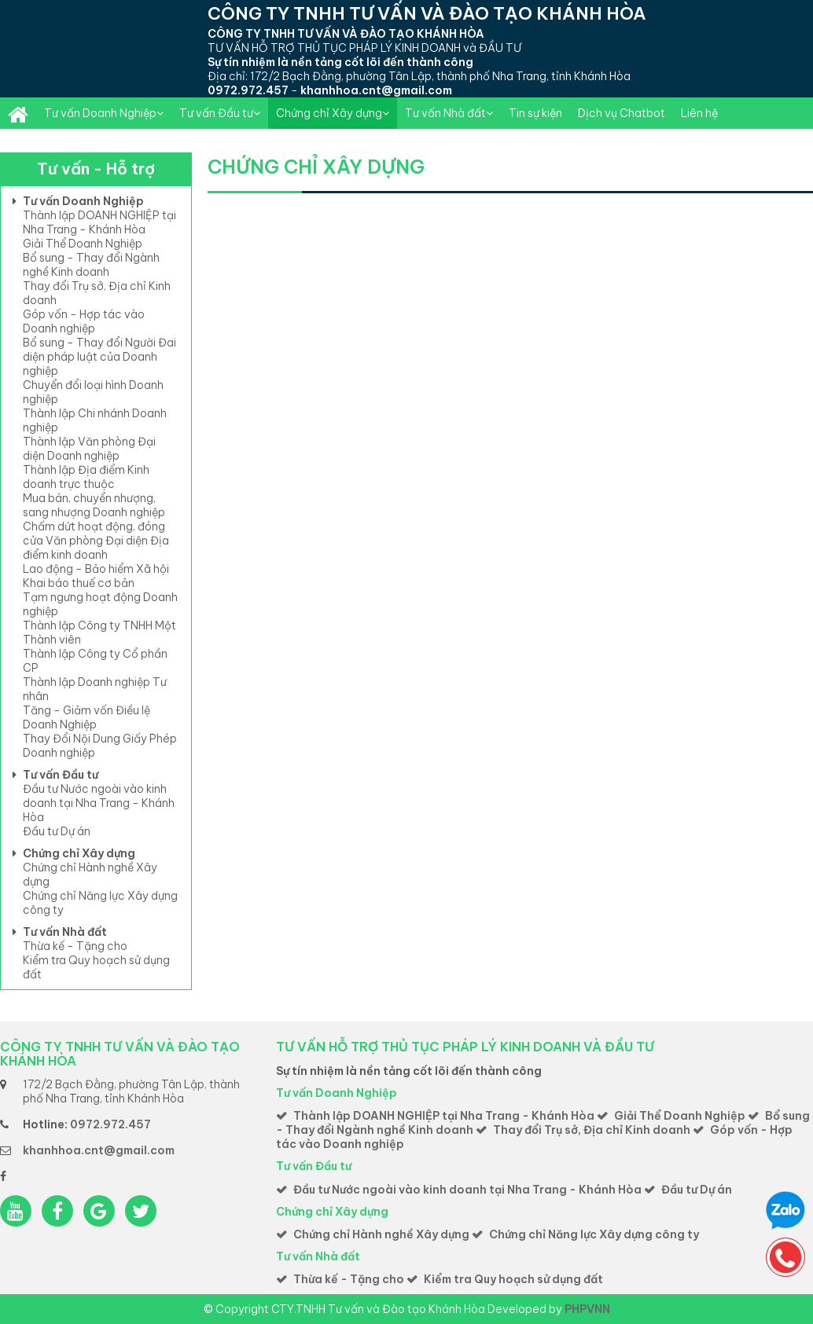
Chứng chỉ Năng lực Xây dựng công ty (594, 1234)
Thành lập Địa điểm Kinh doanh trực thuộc (86, 477)
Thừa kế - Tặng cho (75, 946)
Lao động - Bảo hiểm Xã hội (96, 569)
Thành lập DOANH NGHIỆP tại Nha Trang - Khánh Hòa (99, 222)
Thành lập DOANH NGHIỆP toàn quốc (18, 113)
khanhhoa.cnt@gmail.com (376, 90)
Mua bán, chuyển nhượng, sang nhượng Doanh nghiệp (94, 505)
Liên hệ (699, 113)
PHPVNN (587, 1309)
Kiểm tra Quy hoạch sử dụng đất (513, 1279)
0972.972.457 (248, 90)
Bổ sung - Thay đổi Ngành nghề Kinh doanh (91, 265)
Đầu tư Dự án (56, 831)
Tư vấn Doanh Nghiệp (104, 113)
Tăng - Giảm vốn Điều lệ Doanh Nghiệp (86, 717)
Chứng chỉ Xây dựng (332, 113)
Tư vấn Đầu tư (219, 113)
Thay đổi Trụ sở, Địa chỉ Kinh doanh (591, 1130)
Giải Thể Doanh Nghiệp (82, 244)
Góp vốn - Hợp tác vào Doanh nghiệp (84, 321)
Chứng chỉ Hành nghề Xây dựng (381, 1234)
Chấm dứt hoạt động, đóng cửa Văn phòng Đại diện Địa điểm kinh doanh (96, 540)
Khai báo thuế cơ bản (78, 583)
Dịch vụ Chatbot (621, 113)
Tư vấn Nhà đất (449, 113)
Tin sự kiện (535, 113)
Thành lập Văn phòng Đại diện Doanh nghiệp (89, 449)
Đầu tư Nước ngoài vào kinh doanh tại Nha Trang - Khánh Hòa (99, 803)
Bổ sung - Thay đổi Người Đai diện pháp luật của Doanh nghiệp (99, 357)
